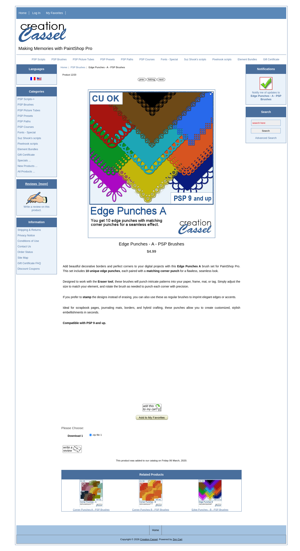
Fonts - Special (169, 59)
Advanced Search (266, 138)
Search (266, 112)
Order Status (25, 252)
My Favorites (54, 13)
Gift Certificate (271, 59)
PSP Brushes (77, 67)
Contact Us (24, 246)
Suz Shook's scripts (195, 59)
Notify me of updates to (266, 89)
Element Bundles (247, 59)
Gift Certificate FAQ (29, 263)
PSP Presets (107, 59)
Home (23, 13)
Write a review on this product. (36, 201)
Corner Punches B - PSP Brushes (150, 509)
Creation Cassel (149, 539)
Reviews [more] (36, 184)
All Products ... (26, 171)
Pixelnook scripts (221, 59)
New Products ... (28, 166)
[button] (211, 93)
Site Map (23, 257)
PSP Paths (127, 59)
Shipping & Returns (29, 229)
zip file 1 (97, 435)
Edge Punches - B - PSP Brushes (210, 509)
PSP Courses (147, 59)
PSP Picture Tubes (83, 59)
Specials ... (24, 160)
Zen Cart (177, 539)
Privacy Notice (26, 235)
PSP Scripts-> (26, 99)
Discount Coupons (29, 268)
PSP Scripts (38, 59)
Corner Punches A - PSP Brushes (91, 509)
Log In (36, 13)
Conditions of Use (28, 240)
